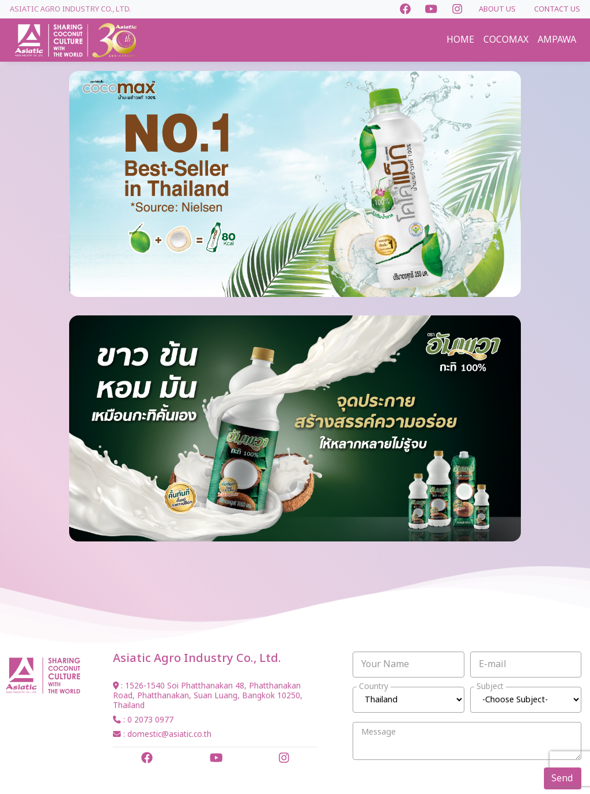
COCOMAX (505, 40)
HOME (460, 40)
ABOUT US (497, 9)
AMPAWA (557, 40)
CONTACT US (557, 9)
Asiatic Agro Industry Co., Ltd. (70, 9)
